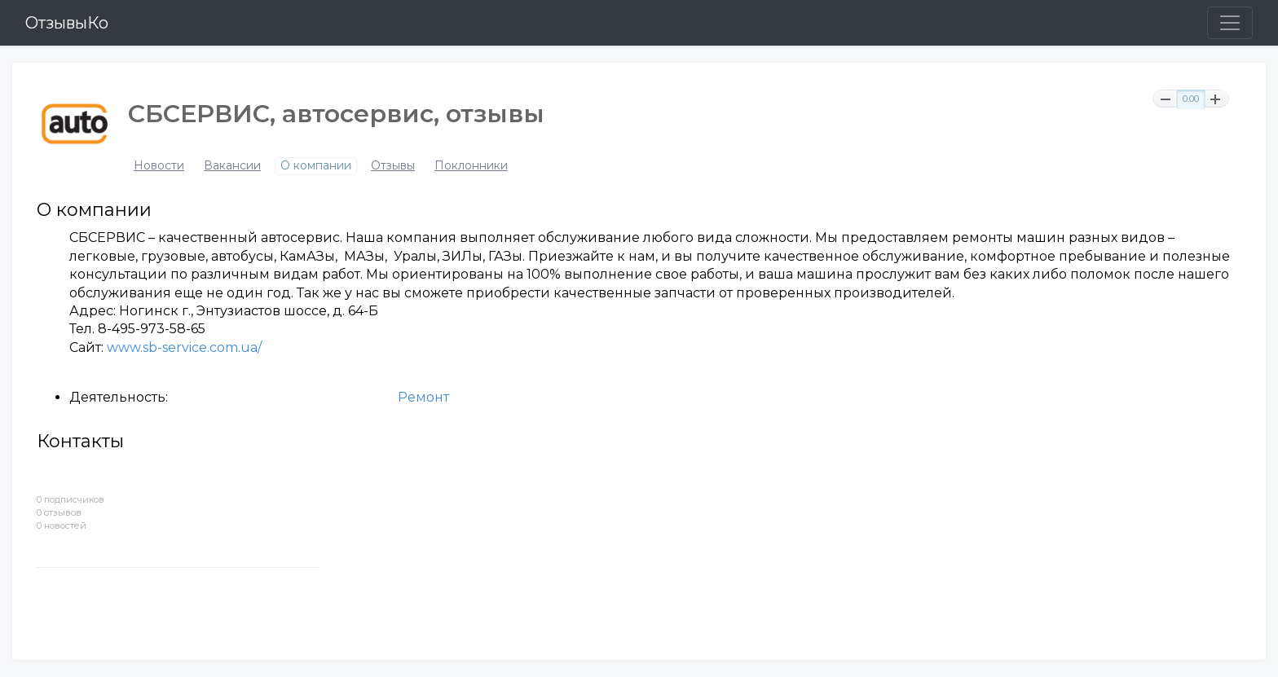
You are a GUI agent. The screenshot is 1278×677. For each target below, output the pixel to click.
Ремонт (423, 397)
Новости (159, 165)
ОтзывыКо (66, 23)
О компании (315, 165)
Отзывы (393, 165)
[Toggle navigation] (1230, 23)
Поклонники (471, 165)
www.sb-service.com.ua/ (184, 347)
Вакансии (232, 165)
